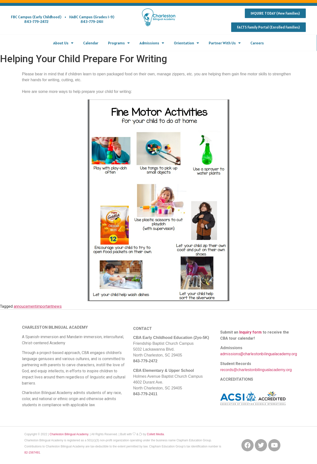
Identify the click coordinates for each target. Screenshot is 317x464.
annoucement (25, 306)
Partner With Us (225, 43)
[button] (275, 13)
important (44, 306)
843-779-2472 (36, 21)
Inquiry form (250, 332)
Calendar (90, 42)
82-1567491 (32, 452)
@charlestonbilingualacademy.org (262, 370)
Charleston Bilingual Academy (69, 434)
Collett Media (155, 434)
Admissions (151, 43)
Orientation (186, 43)
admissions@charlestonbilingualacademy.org (258, 354)
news (57, 306)
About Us (63, 43)
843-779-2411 (91, 21)
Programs (119, 43)
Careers (257, 42)
